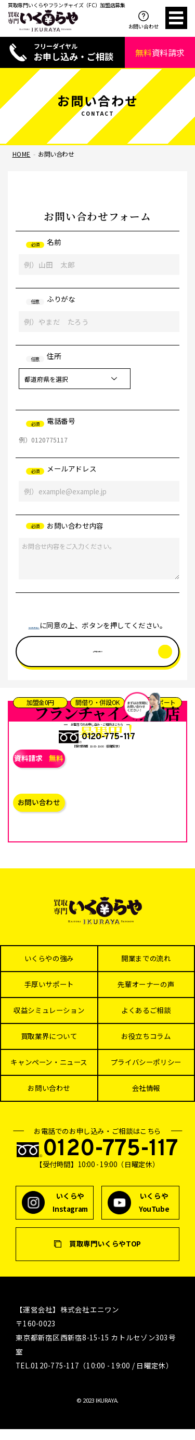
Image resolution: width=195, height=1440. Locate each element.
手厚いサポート (49, 995)
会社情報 (146, 1099)
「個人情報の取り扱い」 (55, 625)
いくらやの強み (49, 969)
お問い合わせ (143, 20)
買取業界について (49, 1047)
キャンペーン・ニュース (48, 1073)
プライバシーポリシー (146, 1073)
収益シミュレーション (49, 1021)
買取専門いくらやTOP (105, 1255)
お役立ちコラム (146, 1047)
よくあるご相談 (146, 1021)
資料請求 (160, 52)
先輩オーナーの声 (146, 995)
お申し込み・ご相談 (72, 52)
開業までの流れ (146, 969)
